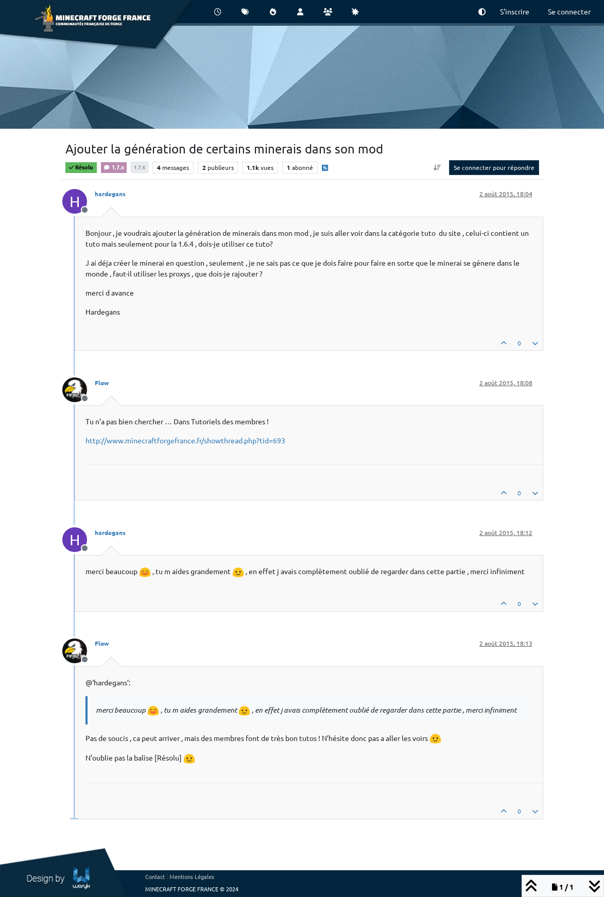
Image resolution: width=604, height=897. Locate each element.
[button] (482, 11)
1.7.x (113, 167)
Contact (155, 876)
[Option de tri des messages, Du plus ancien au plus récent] (436, 167)
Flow (102, 382)
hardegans (110, 193)
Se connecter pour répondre (494, 167)
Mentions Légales (191, 876)
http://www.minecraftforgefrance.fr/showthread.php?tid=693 (185, 440)
